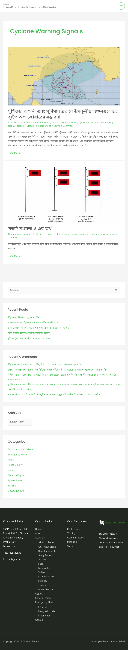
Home (38, 529)
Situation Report (16, 122)
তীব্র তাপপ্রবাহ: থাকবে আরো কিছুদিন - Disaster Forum (35, 364)
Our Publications (47, 547)
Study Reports (46, 555)
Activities (40, 537)
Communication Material (21, 234)
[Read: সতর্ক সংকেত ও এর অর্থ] (64, 193)
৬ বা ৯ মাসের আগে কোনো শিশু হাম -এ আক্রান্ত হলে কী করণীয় (38, 328)
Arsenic (42, 559)
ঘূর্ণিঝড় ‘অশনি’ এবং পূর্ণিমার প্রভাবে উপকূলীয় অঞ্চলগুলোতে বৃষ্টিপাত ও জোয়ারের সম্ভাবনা (63, 114)
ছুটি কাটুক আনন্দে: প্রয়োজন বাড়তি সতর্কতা (29, 338)
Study (70, 546)
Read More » (15, 153)
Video (41, 572)
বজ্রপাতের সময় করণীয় (96, 369)
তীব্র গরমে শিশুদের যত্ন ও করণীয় (23, 317)
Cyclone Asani (86, 122)
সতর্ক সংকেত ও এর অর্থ (29, 229)
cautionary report (68, 122)
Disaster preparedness (39, 126)
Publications (73, 529)
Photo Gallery (15, 465)
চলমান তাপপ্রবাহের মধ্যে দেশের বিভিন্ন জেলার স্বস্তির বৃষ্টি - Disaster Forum (44, 369)
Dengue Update (46, 611)
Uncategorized (16, 490)
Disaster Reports (47, 551)
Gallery (39, 593)
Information (44, 607)
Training (12, 485)
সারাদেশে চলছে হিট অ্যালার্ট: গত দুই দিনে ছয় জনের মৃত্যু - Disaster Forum (44, 394)
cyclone (65, 234)
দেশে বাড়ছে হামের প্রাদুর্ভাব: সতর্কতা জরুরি (29, 333)
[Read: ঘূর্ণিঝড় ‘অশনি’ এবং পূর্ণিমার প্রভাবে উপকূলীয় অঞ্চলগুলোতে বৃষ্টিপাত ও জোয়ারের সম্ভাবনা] (64, 76)
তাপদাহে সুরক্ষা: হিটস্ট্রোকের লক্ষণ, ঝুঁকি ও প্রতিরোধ (33, 322)
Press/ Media (45, 589)
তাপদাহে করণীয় (74, 364)
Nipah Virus (44, 615)
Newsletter (44, 568)
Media (11, 459)
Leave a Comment (63, 126)
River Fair (12, 470)
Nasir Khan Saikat (116, 641)
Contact (39, 620)
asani (55, 122)
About (38, 533)
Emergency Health (17, 454)
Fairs (40, 564)
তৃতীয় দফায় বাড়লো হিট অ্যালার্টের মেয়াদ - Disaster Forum (37, 375)
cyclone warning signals (84, 234)
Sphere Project (16, 480)
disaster (21, 126)
